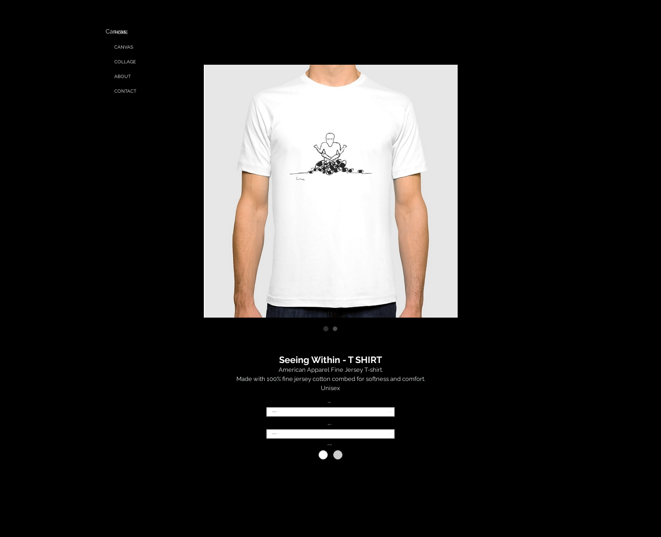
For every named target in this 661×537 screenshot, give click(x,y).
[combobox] (330, 412)
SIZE (330, 402)
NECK (331, 424)
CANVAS (123, 47)
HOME (121, 32)
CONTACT (125, 91)
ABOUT (122, 76)
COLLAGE (125, 61)
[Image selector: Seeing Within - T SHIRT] (325, 328)
